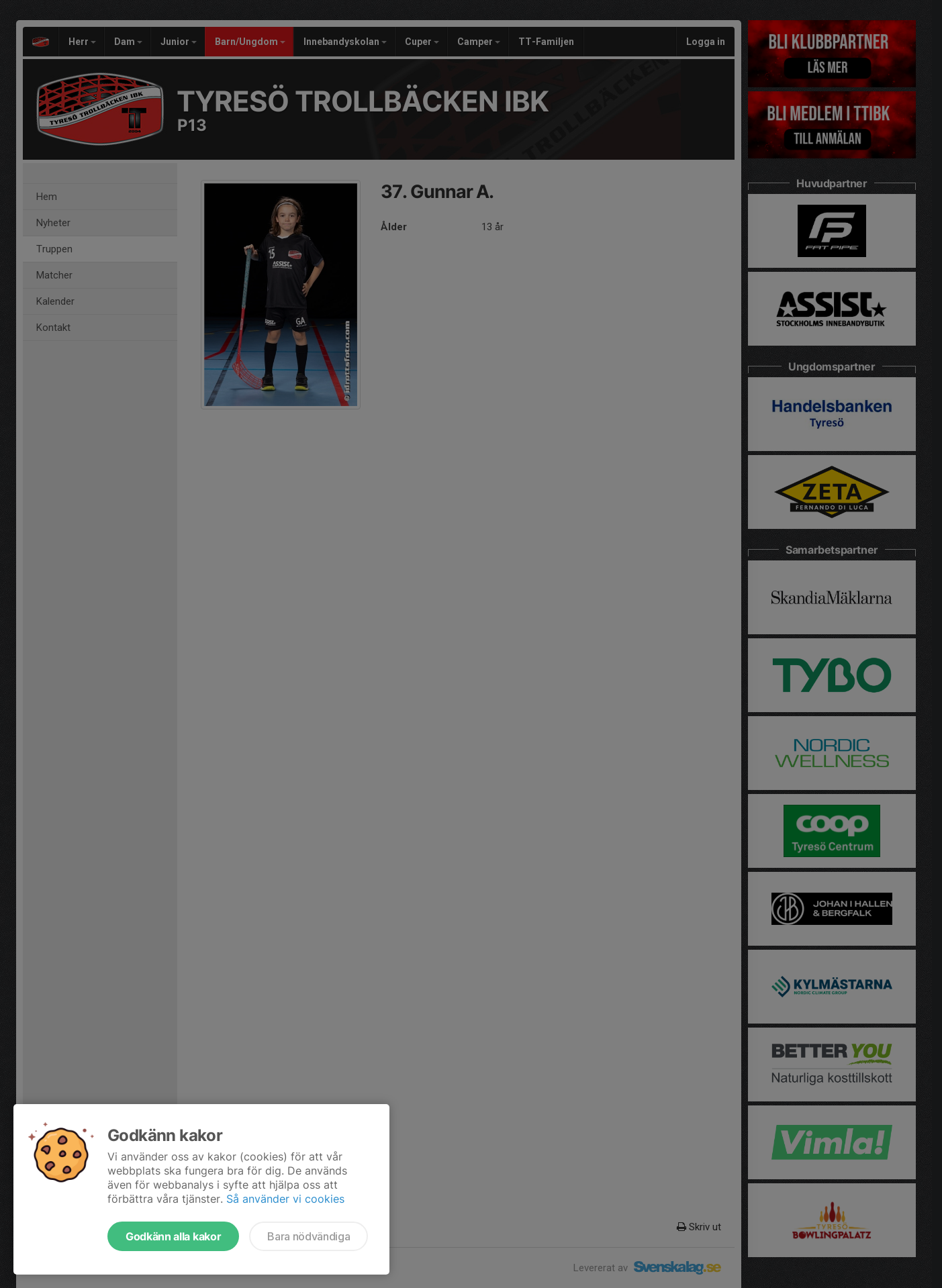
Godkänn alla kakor (173, 1236)
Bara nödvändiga (308, 1236)
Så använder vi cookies (285, 1198)
